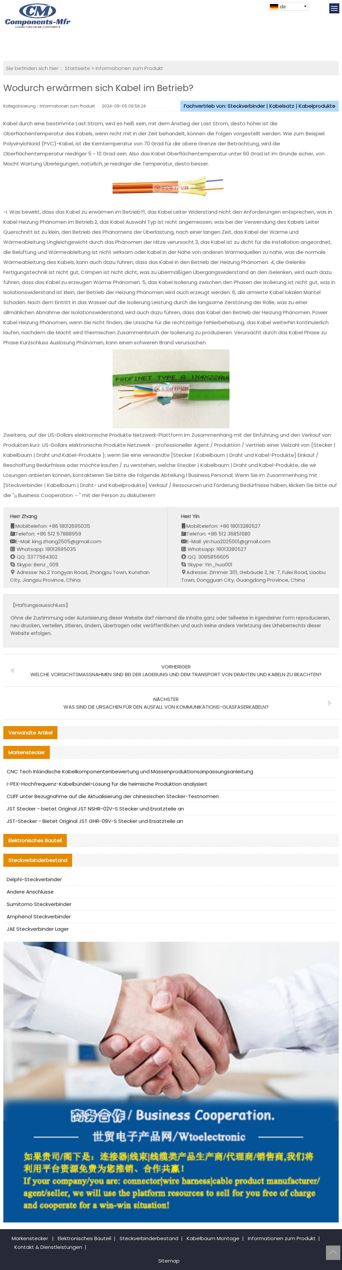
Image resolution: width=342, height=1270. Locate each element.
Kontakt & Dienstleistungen (48, 1247)
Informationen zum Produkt (129, 68)
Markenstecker (30, 1238)
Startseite (77, 68)
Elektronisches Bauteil (84, 1238)
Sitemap (169, 1260)
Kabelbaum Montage (213, 1238)
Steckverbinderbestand (149, 1238)
